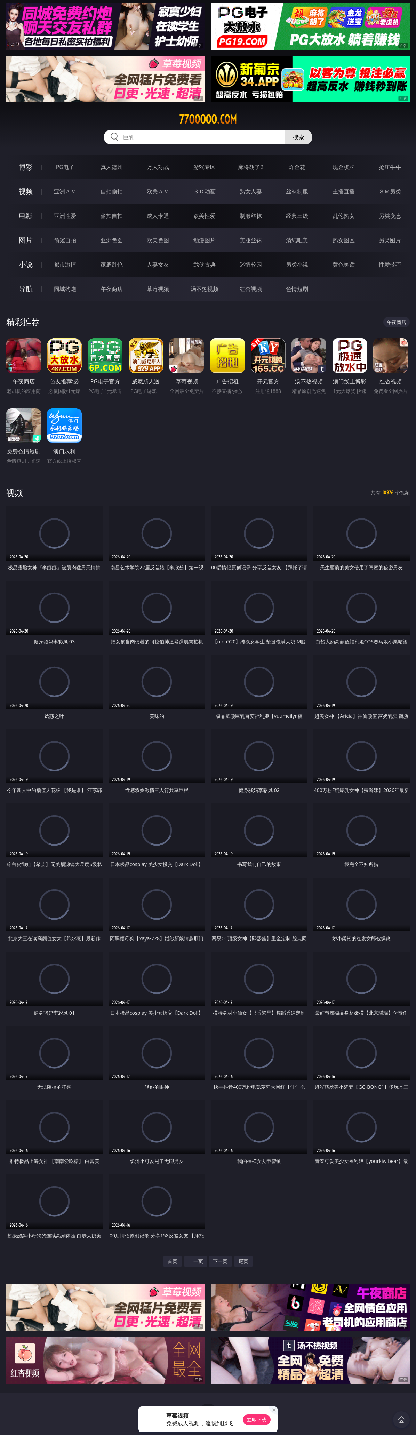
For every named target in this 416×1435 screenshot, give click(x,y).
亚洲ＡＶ (65, 191)
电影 (26, 215)
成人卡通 (158, 216)
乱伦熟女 (344, 216)
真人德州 (112, 167)
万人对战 (158, 167)
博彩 (26, 167)
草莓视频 (158, 289)
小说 (26, 264)
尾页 (243, 1261)
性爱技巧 (390, 264)
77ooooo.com (208, 119)
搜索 (298, 137)
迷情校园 (251, 264)
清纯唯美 (297, 240)
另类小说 (297, 264)
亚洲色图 (112, 240)
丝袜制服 (297, 191)
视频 (26, 191)
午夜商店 (112, 289)
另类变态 (390, 216)
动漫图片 (204, 240)
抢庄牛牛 (390, 167)
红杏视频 (251, 289)
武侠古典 (204, 264)
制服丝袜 (251, 216)
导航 (26, 288)
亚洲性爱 (65, 216)
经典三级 (297, 216)
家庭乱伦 (112, 264)
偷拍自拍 (112, 216)
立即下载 (256, 1419)
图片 (26, 240)
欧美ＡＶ (158, 191)
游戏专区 (204, 167)
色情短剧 (297, 289)
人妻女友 (158, 264)
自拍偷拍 (112, 191)
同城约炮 (65, 289)
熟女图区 (344, 240)
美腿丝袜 (251, 240)
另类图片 (390, 240)
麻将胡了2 (250, 167)
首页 (172, 1261)
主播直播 (344, 191)
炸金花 (297, 167)
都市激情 (65, 264)
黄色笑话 (344, 264)
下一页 (220, 1261)
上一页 (196, 1261)
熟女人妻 (251, 191)
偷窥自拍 (65, 240)
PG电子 (65, 167)
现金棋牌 (344, 167)
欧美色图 (158, 240)
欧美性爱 (204, 216)
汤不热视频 (204, 289)
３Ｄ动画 (204, 191)
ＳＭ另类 (390, 191)
